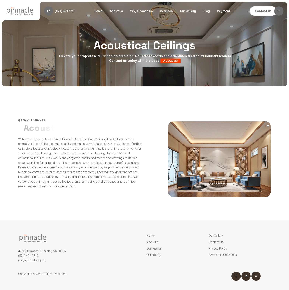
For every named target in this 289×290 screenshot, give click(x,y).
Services (166, 11)
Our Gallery (188, 11)
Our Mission (154, 248)
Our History (154, 255)
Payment (223, 11)
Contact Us (216, 242)
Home (98, 11)
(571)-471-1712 (28, 255)
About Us (153, 242)
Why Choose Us (141, 11)
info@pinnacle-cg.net (32, 260)
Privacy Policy (218, 248)
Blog (206, 11)
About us (116, 11)
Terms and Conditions (223, 255)
